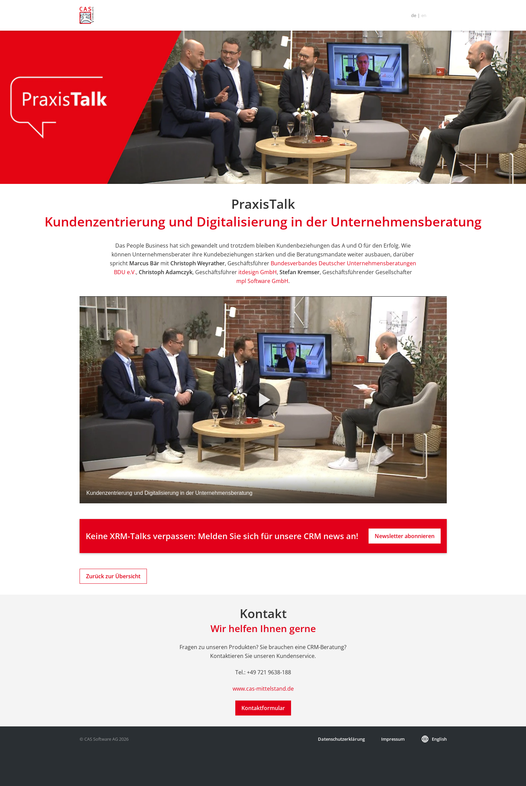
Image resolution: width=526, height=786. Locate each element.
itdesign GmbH (257, 272)
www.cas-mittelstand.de (263, 688)
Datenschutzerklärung (341, 739)
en (423, 15)
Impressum (393, 739)
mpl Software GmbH (262, 281)
